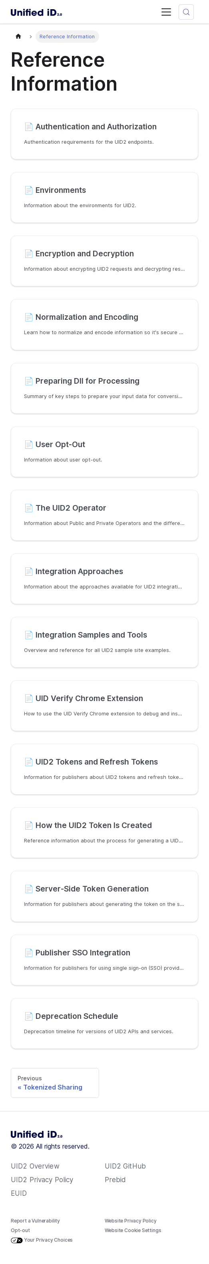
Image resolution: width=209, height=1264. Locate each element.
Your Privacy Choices (42, 1240)
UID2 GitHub (125, 1166)
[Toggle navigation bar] (166, 12)
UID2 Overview (35, 1166)
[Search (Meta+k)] (186, 12)
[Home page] (18, 36)
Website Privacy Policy (131, 1221)
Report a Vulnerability (35, 1221)
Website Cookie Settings (133, 1230)
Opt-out (20, 1230)
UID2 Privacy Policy (42, 1180)
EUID (19, 1193)
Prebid (115, 1180)
